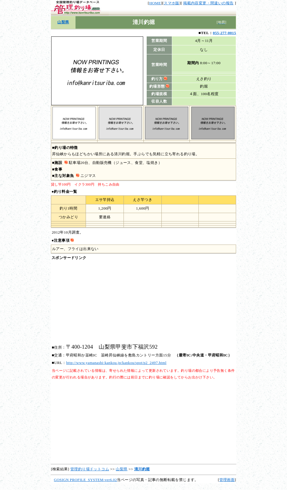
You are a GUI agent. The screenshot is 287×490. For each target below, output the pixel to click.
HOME (155, 3)
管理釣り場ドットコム (89, 469)
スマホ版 (171, 3)
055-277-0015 (224, 33)
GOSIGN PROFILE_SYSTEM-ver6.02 (85, 480)
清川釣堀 (142, 469)
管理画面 (227, 480)
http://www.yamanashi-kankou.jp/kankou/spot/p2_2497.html (116, 362)
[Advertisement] (143, 302)
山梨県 (63, 22)
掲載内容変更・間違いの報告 (208, 3)
